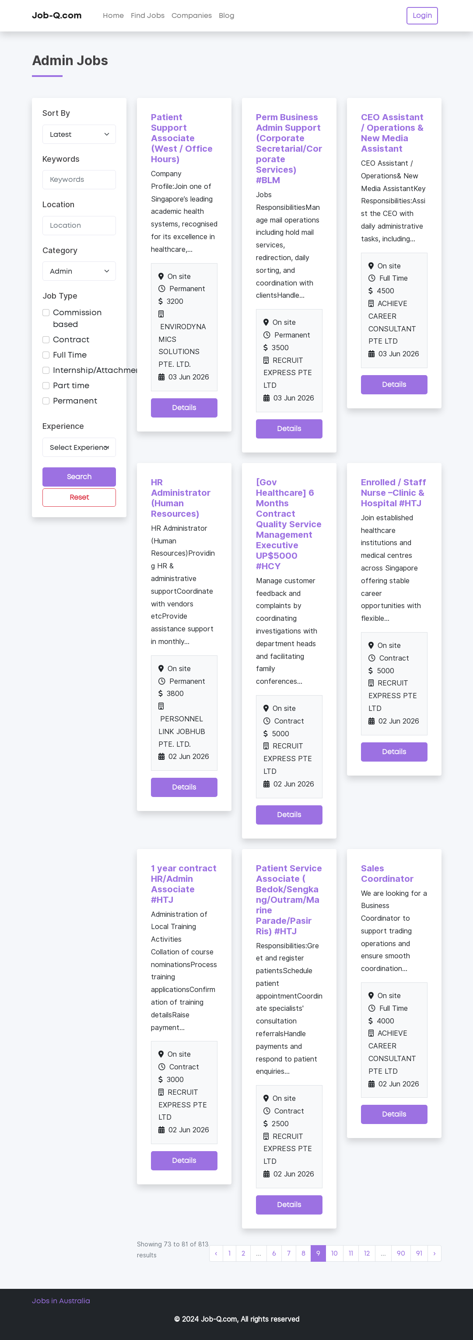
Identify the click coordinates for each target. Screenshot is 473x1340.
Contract (71, 340)
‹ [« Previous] (216, 1253)
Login (422, 15)
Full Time (70, 355)
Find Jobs (148, 15)
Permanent (75, 401)
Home (113, 15)
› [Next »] (434, 1253)
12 (367, 1253)
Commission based (77, 319)
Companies (192, 15)
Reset (79, 497)
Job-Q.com (57, 15)
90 (401, 1253)
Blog (227, 15)
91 (419, 1253)
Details (184, 407)
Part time (71, 386)
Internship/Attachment (98, 371)
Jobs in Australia (61, 1301)
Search (79, 476)
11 (351, 1253)
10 (334, 1253)
